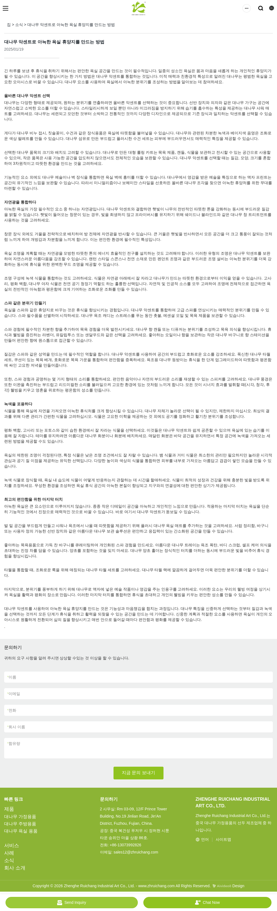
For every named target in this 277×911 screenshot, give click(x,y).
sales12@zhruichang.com (136, 852)
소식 (19, 24)
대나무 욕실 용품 (21, 831)
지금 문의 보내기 (138, 772)
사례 (9, 853)
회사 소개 (14, 868)
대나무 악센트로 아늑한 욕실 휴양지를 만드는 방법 (71, 24)
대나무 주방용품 (20, 823)
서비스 (11, 845)
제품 (9, 809)
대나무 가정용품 (20, 816)
